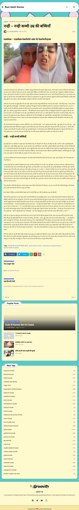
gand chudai (39, 430)
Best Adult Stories (14, 7)
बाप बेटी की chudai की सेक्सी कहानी (19, 21)
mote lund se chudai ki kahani (51, 245)
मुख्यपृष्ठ (6, 21)
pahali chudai (39, 455)
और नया (7, 297)
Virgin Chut (39, 385)
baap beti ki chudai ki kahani (39, 389)
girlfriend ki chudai (39, 433)
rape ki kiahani (39, 459)
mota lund (39, 444)
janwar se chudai (39, 437)
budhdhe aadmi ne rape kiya (23, 342)
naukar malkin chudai (39, 452)
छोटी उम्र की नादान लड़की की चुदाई (25, 351)
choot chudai (39, 419)
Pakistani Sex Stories (39, 382)
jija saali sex (39, 441)
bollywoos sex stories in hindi (39, 415)
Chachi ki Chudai (39, 371)
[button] (2, 7)
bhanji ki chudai (39, 408)
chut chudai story (39, 422)
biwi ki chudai (39, 411)
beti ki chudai (39, 400)
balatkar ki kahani (39, 396)
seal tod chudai (39, 466)
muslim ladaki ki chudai (11, 247)
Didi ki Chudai (39, 378)
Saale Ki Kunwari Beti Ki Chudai (19, 324)
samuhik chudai (39, 463)
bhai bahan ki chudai (39, 404)
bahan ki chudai (39, 393)
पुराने (73, 297)
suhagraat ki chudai (39, 470)
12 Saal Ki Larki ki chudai (23, 333)
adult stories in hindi (35, 245)
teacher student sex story (39, 474)
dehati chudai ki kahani (39, 426)
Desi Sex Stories (39, 374)
